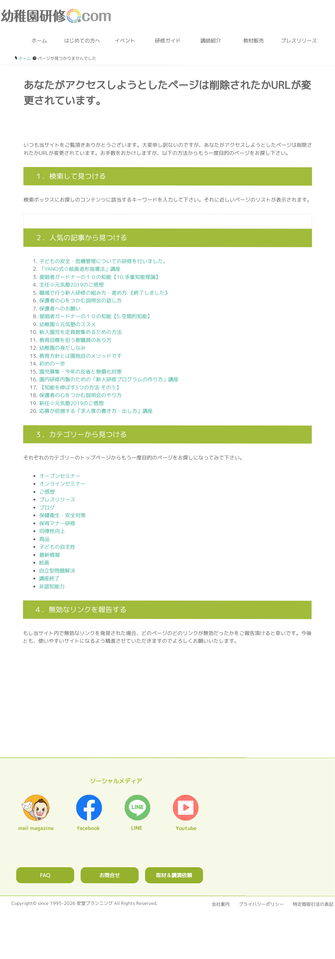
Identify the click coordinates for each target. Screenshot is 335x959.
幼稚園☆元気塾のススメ (67, 324)
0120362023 (167, 713)
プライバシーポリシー (261, 904)
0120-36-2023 (191, 16)
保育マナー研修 (57, 523)
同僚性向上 (52, 531)
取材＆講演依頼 (174, 875)
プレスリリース (296, 40)
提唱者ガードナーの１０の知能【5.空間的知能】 (95, 316)
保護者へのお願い (60, 308)
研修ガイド (168, 40)
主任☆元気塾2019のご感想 (71, 284)
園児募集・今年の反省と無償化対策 (80, 371)
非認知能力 (52, 586)
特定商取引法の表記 (313, 904)
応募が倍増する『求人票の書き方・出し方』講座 (96, 410)
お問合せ (109, 875)
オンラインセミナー (62, 483)
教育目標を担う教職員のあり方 (75, 339)
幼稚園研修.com (57, 16)
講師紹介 (210, 40)
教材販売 (253, 40)
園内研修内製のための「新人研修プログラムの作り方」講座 (108, 379)
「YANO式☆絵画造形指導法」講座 (79, 268)
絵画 (44, 562)
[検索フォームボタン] (302, 224)
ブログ (263, 16)
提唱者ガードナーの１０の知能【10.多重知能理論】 (100, 276)
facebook (292, 16)
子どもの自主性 (57, 546)
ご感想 (47, 491)
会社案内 (221, 904)
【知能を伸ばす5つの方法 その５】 (80, 387)
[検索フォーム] (161, 221)
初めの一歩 (52, 363)
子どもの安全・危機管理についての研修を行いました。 (103, 260)
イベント (125, 40)
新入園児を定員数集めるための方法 (80, 332)
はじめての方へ (82, 40)
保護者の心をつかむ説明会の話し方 (80, 300)
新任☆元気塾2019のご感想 (71, 402)
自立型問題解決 (57, 570)
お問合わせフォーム (232, 16)
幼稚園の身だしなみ (62, 347)
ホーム (39, 40)
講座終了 (49, 578)
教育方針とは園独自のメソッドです (80, 355)
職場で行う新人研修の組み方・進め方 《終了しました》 (104, 292)
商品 (44, 538)
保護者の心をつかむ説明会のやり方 (80, 395)
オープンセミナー (60, 475)
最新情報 (49, 554)
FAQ (45, 875)
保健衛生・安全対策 (62, 515)
